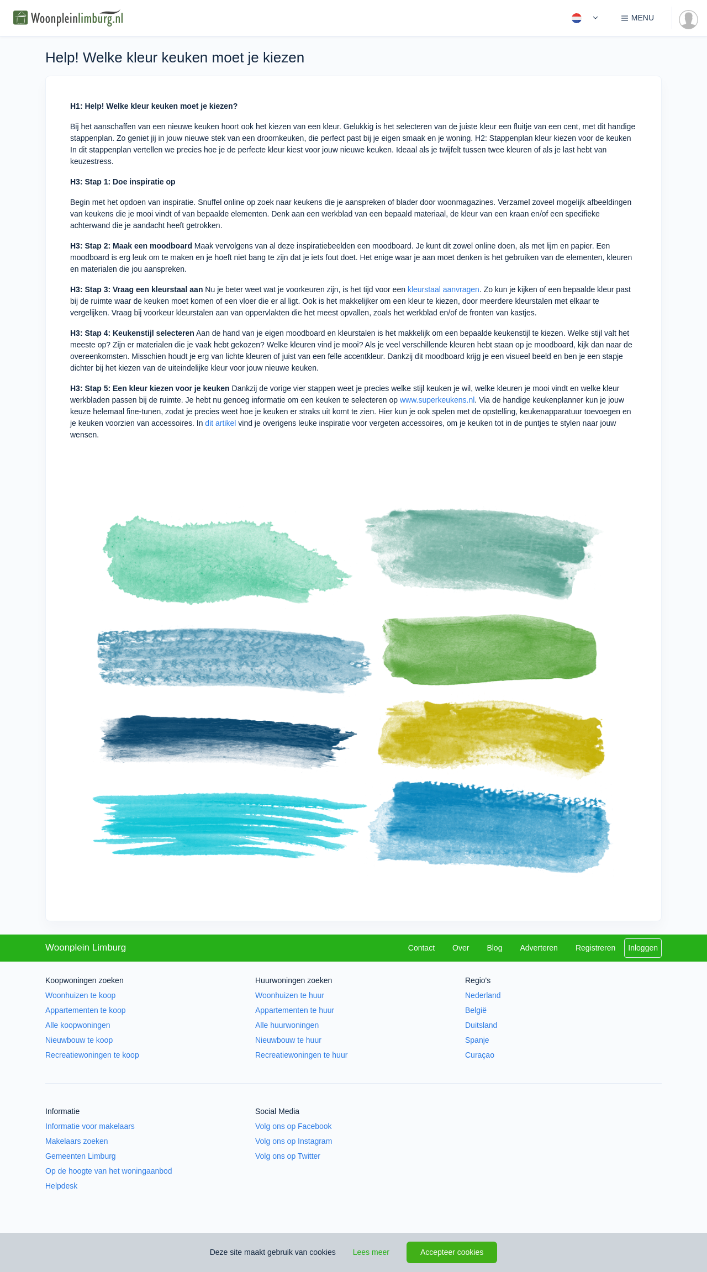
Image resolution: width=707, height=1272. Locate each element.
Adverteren (538, 947)
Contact (421, 947)
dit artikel (220, 423)
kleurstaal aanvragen (443, 289)
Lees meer (371, 1252)
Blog (494, 947)
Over (460, 947)
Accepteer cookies (451, 1252)
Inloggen (643, 947)
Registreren (595, 947)
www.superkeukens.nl (437, 399)
